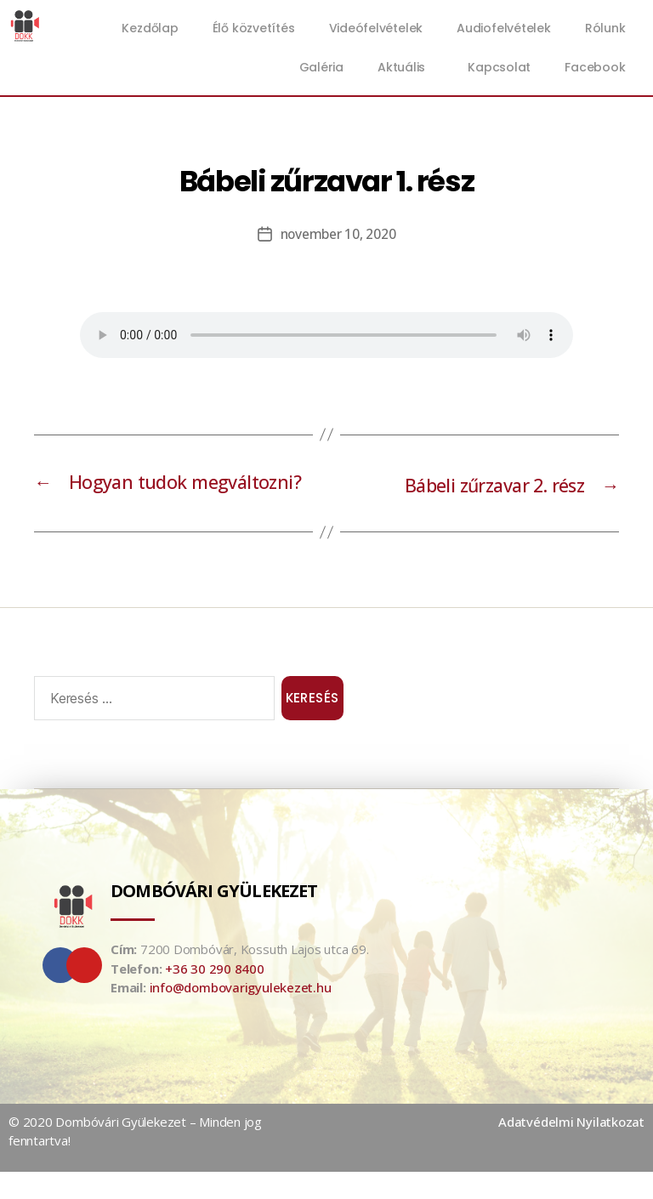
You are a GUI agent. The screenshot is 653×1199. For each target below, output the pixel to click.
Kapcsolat (499, 67)
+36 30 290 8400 (214, 995)
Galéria (321, 67)
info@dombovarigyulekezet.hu (241, 1014)
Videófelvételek (376, 28)
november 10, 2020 (338, 233)
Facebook (595, 67)
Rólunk (605, 28)
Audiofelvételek (504, 28)
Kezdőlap (150, 28)
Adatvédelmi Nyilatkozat (571, 1148)
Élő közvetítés (254, 28)
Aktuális (406, 67)
